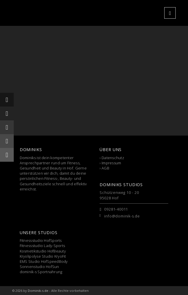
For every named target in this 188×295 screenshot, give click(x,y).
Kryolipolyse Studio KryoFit (43, 256)
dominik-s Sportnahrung (41, 271)
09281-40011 (116, 209)
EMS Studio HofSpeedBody (44, 261)
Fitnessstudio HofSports (41, 240)
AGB (105, 168)
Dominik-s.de (38, 290)
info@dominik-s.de (122, 216)
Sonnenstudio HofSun (39, 266)
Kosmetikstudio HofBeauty (43, 251)
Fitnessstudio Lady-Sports (42, 245)
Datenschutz (113, 157)
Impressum (111, 162)
